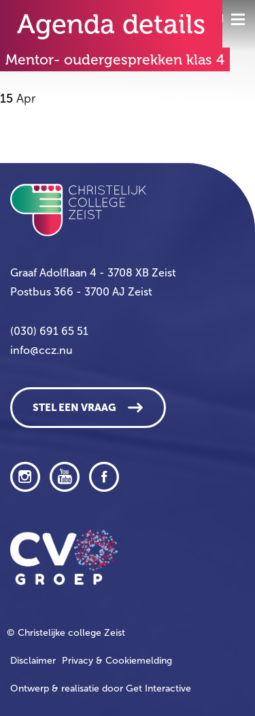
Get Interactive (158, 688)
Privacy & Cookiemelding (117, 660)
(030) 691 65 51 (49, 331)
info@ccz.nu (41, 350)
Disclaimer (33, 660)
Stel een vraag (74, 407)
